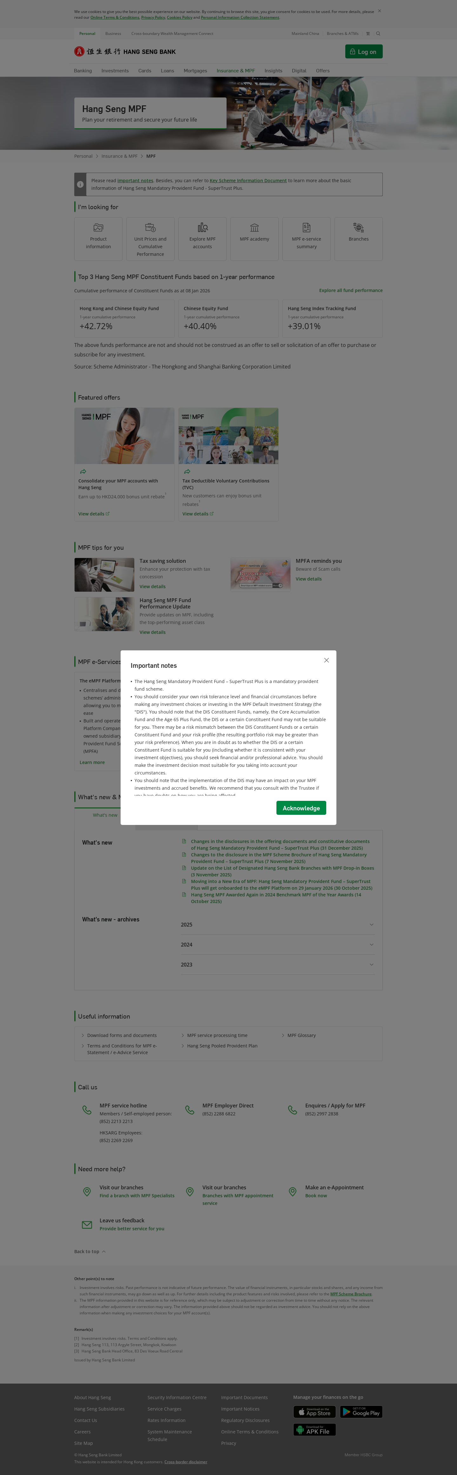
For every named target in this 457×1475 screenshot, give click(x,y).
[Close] (326, 660)
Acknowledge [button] (301, 808)
